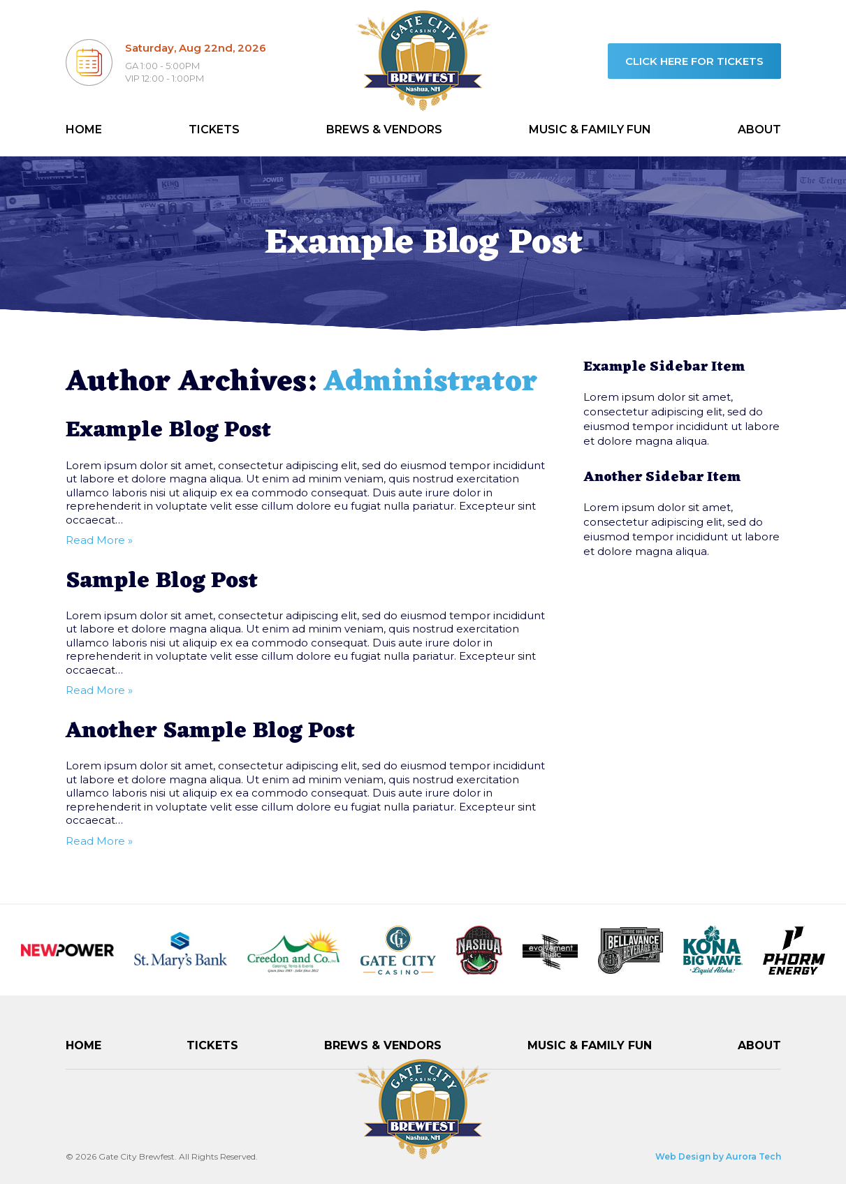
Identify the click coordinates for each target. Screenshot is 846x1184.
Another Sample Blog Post (210, 731)
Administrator (430, 383)
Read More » (99, 540)
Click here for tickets (694, 61)
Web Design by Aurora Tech (718, 1156)
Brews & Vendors (384, 129)
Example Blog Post (168, 430)
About (759, 129)
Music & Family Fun (590, 129)
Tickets (214, 129)
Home (84, 129)
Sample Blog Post (162, 581)
